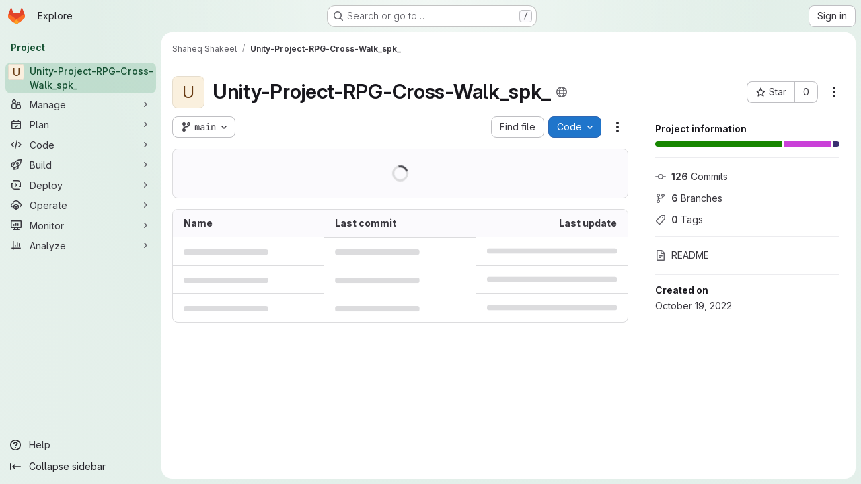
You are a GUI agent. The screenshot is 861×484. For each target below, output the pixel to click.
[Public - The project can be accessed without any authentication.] (561, 92)
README (682, 255)
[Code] (80, 144)
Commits (691, 176)
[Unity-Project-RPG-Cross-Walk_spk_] (80, 78)
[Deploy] (80, 184)
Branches (688, 198)
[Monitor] (80, 225)
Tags (679, 219)
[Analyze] (80, 245)
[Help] (80, 445)
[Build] (80, 164)
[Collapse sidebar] (80, 466)
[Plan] (80, 124)
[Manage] (80, 104)
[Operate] (80, 205)
